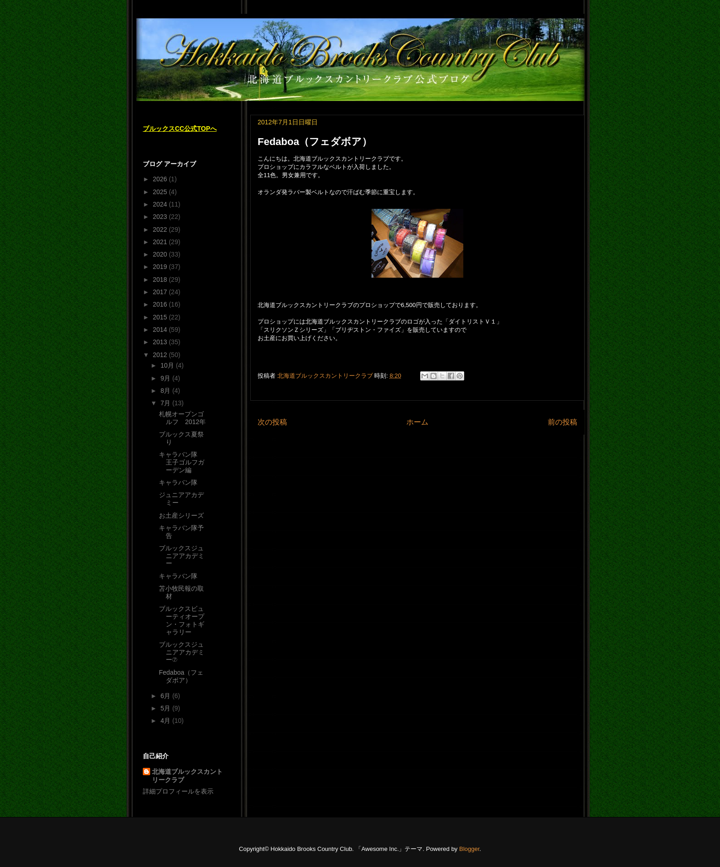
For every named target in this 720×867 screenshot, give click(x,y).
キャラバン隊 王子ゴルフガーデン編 (181, 462)
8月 (166, 390)
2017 (161, 292)
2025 (161, 192)
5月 (166, 708)
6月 (166, 695)
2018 (161, 279)
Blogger (469, 848)
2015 (161, 317)
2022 (161, 229)
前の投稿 (562, 422)
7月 (166, 403)
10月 (167, 365)
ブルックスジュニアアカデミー (181, 555)
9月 (166, 378)
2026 (161, 179)
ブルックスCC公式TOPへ (180, 128)
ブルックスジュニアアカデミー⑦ (181, 652)
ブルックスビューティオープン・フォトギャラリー (181, 620)
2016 (161, 304)
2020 (161, 254)
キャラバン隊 (178, 482)
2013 (161, 342)
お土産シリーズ (181, 515)
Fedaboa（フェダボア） (181, 676)
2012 (161, 354)
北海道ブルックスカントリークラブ (187, 775)
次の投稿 (272, 422)
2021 (161, 242)
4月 (166, 720)
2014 (161, 329)
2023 (161, 216)
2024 (161, 204)
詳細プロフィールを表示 (178, 791)
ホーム (417, 422)
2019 (161, 266)
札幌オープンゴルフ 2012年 (182, 417)
